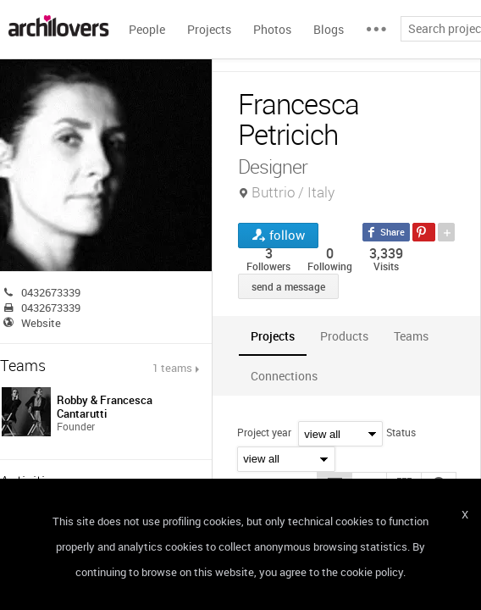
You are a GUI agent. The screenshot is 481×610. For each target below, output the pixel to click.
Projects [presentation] (273, 336)
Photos (272, 29)
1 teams (172, 367)
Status (401, 432)
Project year (264, 432)
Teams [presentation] (411, 336)
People (147, 29)
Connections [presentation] (284, 376)
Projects (209, 29)
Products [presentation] (344, 336)
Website (41, 322)
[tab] (272, 336)
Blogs (328, 29)
